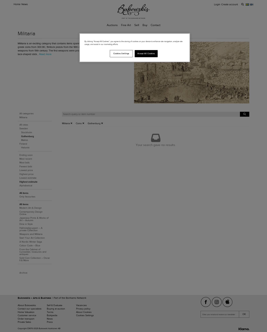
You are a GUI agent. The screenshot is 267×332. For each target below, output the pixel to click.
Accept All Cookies (146, 53)
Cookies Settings (121, 53)
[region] (134, 47)
